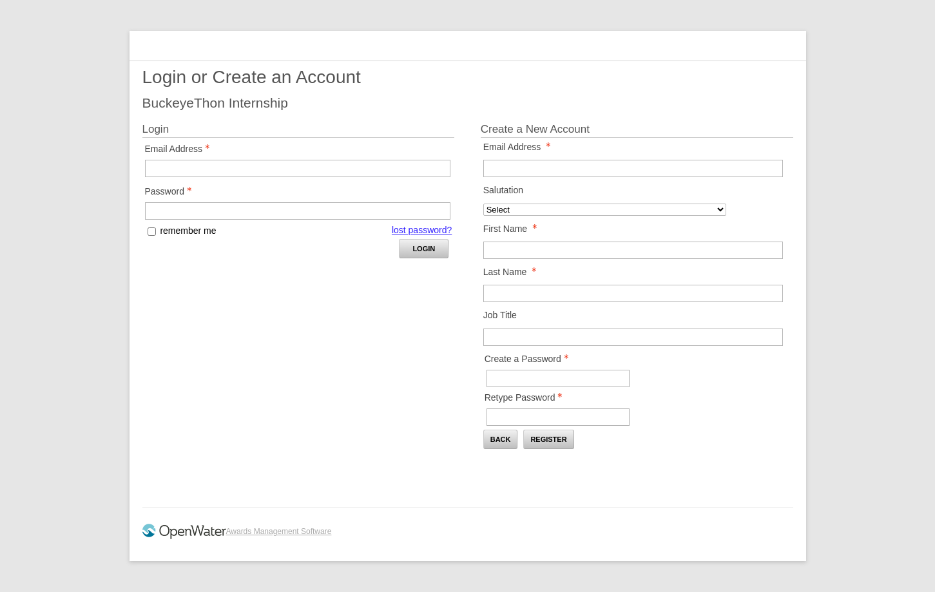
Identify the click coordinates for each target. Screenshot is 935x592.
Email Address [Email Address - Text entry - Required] (181, 149)
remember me (188, 230)
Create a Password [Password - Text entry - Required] (530, 359)
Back (500, 439)
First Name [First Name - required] (514, 229)
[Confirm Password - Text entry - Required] (558, 417)
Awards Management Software (279, 531)
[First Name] (633, 250)
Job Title (500, 315)
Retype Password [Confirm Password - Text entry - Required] (527, 397)
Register (548, 439)
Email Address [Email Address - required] (520, 147)
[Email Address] (633, 168)
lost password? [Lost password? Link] (422, 230)
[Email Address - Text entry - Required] (297, 168)
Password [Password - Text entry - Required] (172, 191)
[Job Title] (633, 337)
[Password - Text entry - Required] (297, 211)
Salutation (503, 190)
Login (423, 249)
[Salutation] (605, 210)
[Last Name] (633, 293)
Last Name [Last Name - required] (514, 272)
